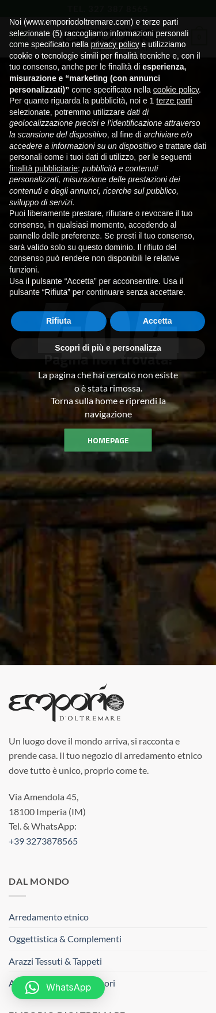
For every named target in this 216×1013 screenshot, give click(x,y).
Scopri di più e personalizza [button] (108, 326)
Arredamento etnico (49, 916)
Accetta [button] (157, 298)
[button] (58, 987)
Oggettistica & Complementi (65, 938)
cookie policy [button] (176, 67)
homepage (108, 439)
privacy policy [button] (115, 22)
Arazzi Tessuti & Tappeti (55, 961)
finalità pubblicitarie (43, 146)
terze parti (174, 78)
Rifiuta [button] (58, 298)
